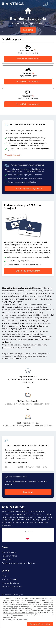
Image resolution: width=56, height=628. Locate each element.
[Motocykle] (33, 73)
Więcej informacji (12, 155)
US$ (28, 532)
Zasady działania (9, 552)
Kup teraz (28, 30)
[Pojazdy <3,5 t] (34, 50)
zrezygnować (18, 615)
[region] (28, 626)
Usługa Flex (7, 559)
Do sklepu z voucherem (28, 271)
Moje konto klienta (10, 583)
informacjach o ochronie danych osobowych (20, 613)
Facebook (7, 595)
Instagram (18, 595)
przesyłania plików (32, 169)
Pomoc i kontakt (9, 579)
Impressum (7, 619)
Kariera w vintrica (9, 556)
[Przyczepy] (33, 96)
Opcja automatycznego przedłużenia (18, 563)
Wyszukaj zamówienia (12, 587)
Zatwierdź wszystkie (40, 624)
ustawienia (11, 617)
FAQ (4, 576)
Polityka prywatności (19, 619)
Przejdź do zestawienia (28, 59)
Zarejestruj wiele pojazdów (28, 188)
